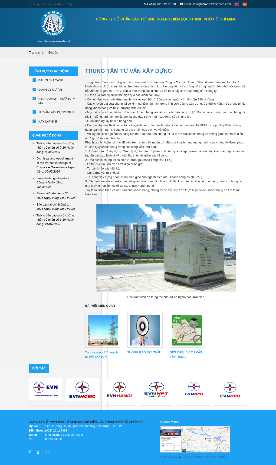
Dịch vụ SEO (169, 456)
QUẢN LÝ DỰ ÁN (50, 89)
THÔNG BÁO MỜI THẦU (144, 352)
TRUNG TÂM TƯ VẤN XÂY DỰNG (128, 71)
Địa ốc (53, 52)
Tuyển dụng (223, 32)
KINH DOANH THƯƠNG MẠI (58, 99)
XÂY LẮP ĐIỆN (48, 121)
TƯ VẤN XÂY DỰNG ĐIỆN (56, 112)
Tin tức (200, 32)
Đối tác (39, 368)
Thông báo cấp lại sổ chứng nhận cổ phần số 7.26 (55, 148)
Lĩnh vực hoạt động (170, 32)
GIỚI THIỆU (139, 32)
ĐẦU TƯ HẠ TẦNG (50, 80)
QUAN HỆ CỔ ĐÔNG (109, 32)
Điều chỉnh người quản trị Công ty (53, 182)
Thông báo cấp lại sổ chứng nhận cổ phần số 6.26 (55, 220)
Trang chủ (75, 32)
